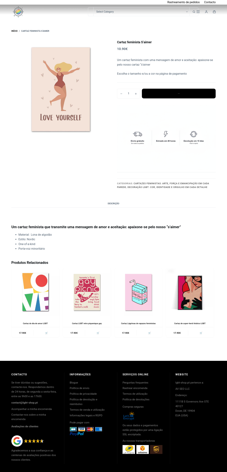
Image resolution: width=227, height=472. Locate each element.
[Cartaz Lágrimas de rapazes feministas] (138, 292)
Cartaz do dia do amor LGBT (35, 323)
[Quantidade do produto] (128, 93)
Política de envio (79, 388)
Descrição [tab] (113, 203)
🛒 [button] (46, 333)
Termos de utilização (135, 393)
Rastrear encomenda (135, 388)
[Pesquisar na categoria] (141, 11)
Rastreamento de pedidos (183, 2)
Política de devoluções (136, 399)
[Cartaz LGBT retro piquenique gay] (87, 292)
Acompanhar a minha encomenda (31, 409)
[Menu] (198, 11)
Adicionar (178, 93)
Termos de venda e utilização (87, 409)
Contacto (210, 2)
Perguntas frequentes (135, 382)
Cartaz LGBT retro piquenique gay (87, 323)
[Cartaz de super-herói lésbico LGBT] (190, 292)
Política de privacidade (83, 393)
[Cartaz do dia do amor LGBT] (35, 292)
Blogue (74, 382)
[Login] (206, 11)
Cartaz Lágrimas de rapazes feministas (138, 323)
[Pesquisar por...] (90, 11)
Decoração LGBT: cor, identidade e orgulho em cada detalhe (167, 187)
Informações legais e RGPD (86, 415)
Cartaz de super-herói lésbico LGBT (190, 323)
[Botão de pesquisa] (193, 11)
